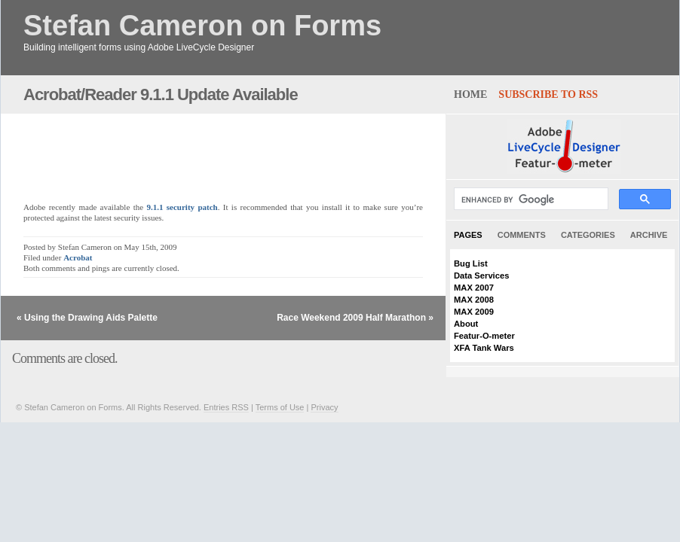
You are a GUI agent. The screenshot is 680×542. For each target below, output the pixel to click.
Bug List (471, 263)
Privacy (324, 407)
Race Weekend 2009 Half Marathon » (355, 317)
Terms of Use (280, 407)
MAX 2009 (474, 311)
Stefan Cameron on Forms (202, 26)
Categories (588, 234)
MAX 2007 (474, 287)
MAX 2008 (474, 299)
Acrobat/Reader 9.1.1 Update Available (160, 94)
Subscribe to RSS (548, 94)
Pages (468, 234)
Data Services (481, 275)
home (470, 94)
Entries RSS (226, 407)
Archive (649, 234)
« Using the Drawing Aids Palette (87, 317)
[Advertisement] (199, 149)
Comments (522, 234)
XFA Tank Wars (484, 347)
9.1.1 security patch (181, 207)
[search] (529, 199)
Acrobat (77, 257)
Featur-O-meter (484, 335)
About (466, 323)
